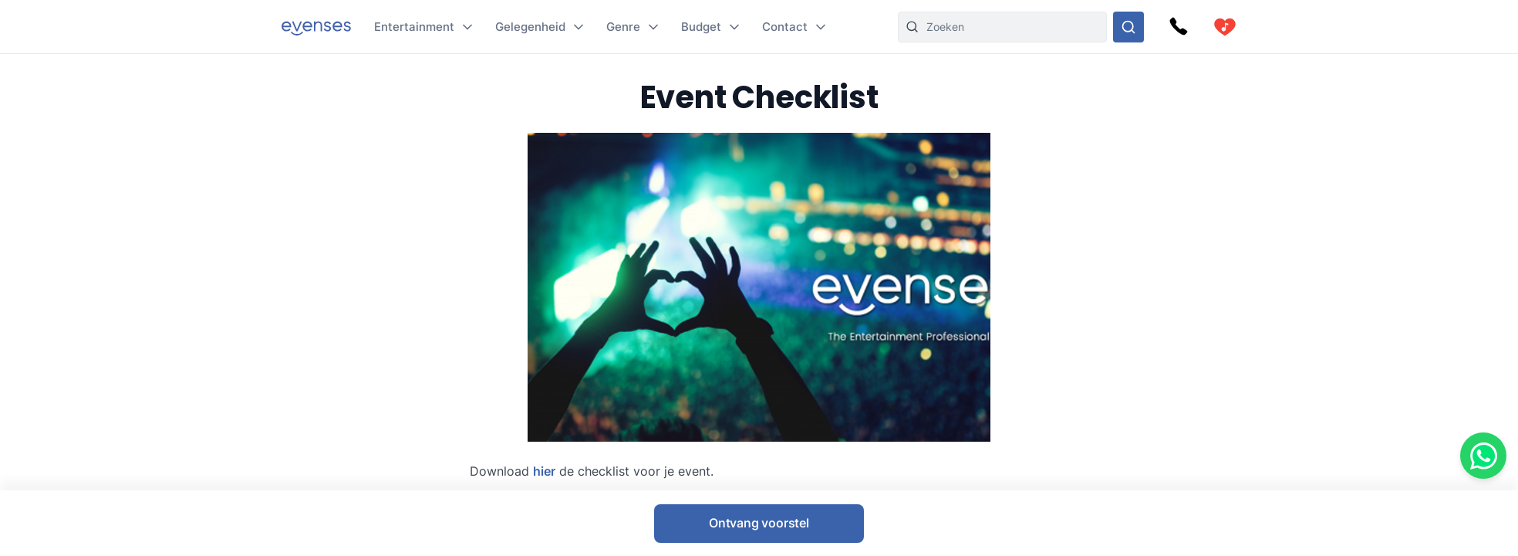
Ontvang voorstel (759, 523)
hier (544, 471)
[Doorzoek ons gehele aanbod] (1128, 27)
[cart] (1224, 27)
